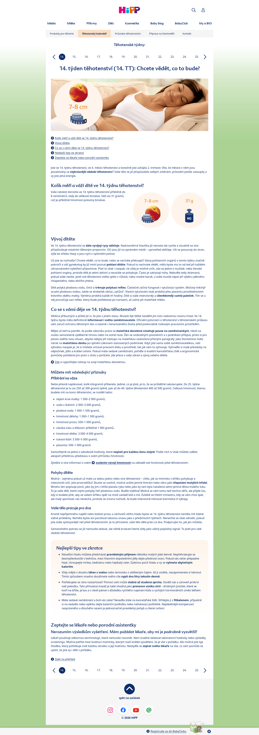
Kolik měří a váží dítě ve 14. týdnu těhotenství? (84, 138)
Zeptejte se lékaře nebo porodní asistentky (82, 158)
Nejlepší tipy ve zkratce (69, 153)
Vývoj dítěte (62, 143)
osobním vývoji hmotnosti (113, 463)
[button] (194, 10)
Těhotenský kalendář (94, 33)
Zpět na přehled (65, 659)
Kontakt (187, 33)
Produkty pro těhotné (62, 33)
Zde (57, 362)
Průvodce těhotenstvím (128, 33)
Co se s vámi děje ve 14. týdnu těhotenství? (82, 148)
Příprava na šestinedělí (161, 33)
